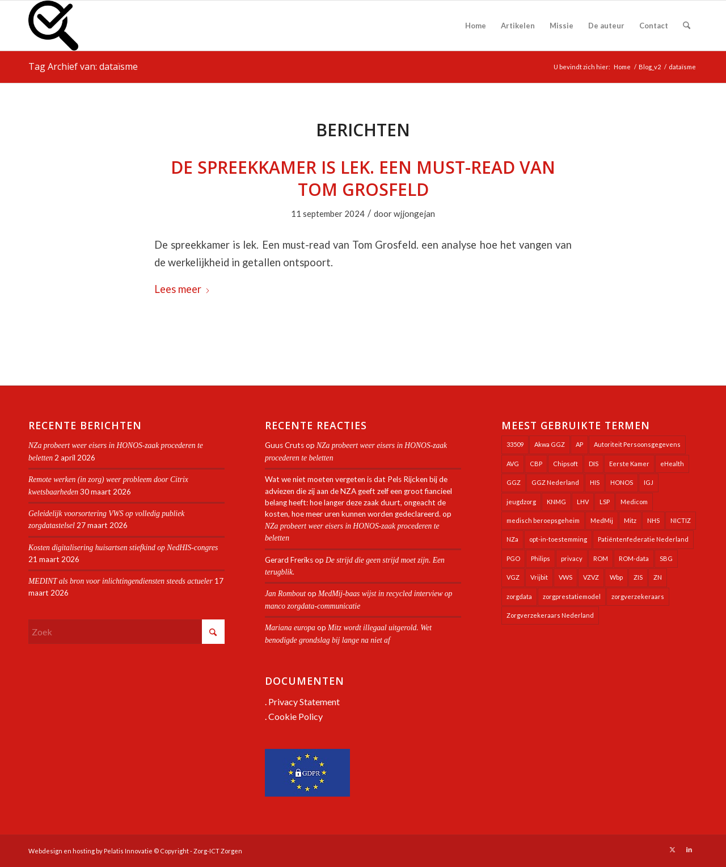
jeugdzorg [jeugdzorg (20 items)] (521, 501)
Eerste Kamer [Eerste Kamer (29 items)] (629, 463)
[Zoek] (687, 26)
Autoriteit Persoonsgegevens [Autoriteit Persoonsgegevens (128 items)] (637, 444)
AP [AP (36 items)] (579, 444)
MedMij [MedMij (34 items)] (601, 520)
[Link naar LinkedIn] (689, 849)
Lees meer (182, 289)
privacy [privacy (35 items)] (572, 558)
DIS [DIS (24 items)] (593, 463)
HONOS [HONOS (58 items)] (621, 482)
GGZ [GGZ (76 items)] (513, 482)
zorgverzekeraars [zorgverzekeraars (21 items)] (637, 596)
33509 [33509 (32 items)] (515, 444)
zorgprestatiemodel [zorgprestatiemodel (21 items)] (572, 596)
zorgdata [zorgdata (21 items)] (519, 596)
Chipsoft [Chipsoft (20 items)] (565, 463)
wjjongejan (414, 213)
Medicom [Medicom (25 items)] (634, 501)
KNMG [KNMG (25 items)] (556, 501)
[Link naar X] (672, 849)
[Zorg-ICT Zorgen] (53, 26)
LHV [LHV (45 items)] (583, 501)
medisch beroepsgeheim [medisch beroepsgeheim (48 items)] (543, 520)
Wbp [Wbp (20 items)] (616, 577)
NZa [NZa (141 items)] (512, 539)
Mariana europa (290, 627)
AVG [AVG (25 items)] (512, 463)
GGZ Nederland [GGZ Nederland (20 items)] (555, 482)
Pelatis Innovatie (128, 851)
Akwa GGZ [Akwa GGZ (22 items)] (549, 444)
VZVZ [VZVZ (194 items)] (591, 577)
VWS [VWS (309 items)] (565, 577)
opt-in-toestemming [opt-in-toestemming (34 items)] (558, 539)
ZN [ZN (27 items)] (657, 577)
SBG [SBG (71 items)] (666, 558)
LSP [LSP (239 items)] (605, 501)
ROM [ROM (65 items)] (600, 558)
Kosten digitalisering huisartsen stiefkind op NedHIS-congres (123, 547)
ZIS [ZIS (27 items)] (638, 577)
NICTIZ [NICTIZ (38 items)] (680, 520)
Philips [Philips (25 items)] (540, 558)
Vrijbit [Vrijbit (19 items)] (539, 577)
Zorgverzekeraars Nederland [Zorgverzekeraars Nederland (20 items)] (550, 615)
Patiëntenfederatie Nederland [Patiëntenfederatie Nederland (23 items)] (643, 539)
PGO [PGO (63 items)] (513, 558)
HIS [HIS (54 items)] (595, 482)
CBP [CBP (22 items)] (536, 463)
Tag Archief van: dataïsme (83, 66)
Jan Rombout (285, 593)
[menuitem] (475, 26)
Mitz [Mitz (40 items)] (630, 520)
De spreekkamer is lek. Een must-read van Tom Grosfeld (363, 178)
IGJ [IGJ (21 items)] (648, 482)
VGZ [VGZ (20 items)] (513, 577)
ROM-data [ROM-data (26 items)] (634, 558)
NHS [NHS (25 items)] (653, 520)
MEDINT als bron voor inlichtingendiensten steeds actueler (120, 581)
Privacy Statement (304, 701)
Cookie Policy (295, 716)
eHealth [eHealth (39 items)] (672, 463)
